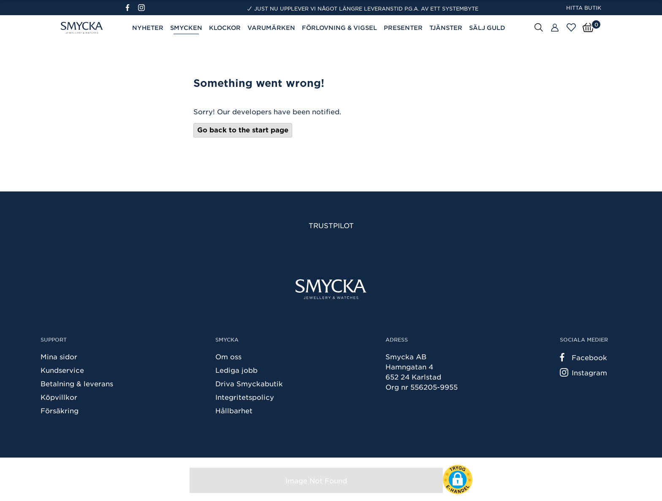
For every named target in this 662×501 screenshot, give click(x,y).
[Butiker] (555, 28)
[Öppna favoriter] (571, 27)
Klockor (225, 27)
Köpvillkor (59, 397)
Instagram (583, 372)
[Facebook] (131, 7)
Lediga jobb (236, 370)
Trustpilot (331, 225)
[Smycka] (331, 289)
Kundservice (62, 370)
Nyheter (147, 27)
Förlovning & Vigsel (339, 27)
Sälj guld (487, 27)
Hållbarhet (233, 410)
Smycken (186, 27)
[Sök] (538, 27)
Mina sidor (59, 356)
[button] (457, 479)
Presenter (403, 27)
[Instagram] (143, 7)
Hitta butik (583, 7)
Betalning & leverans (77, 383)
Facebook (583, 357)
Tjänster (445, 27)
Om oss (228, 356)
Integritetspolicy (244, 397)
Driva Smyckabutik (249, 383)
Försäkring (60, 410)
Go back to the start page (242, 130)
